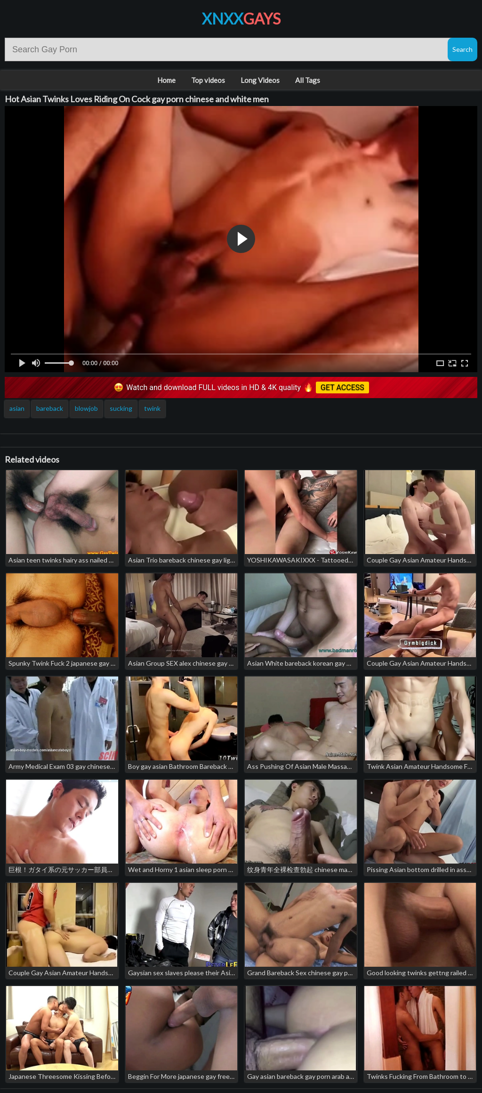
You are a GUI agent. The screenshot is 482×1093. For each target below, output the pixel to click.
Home (166, 80)
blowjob (86, 408)
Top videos (208, 80)
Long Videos (260, 80)
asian (16, 408)
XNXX (241, 18)
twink (152, 408)
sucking (121, 408)
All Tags (307, 80)
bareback (49, 408)
